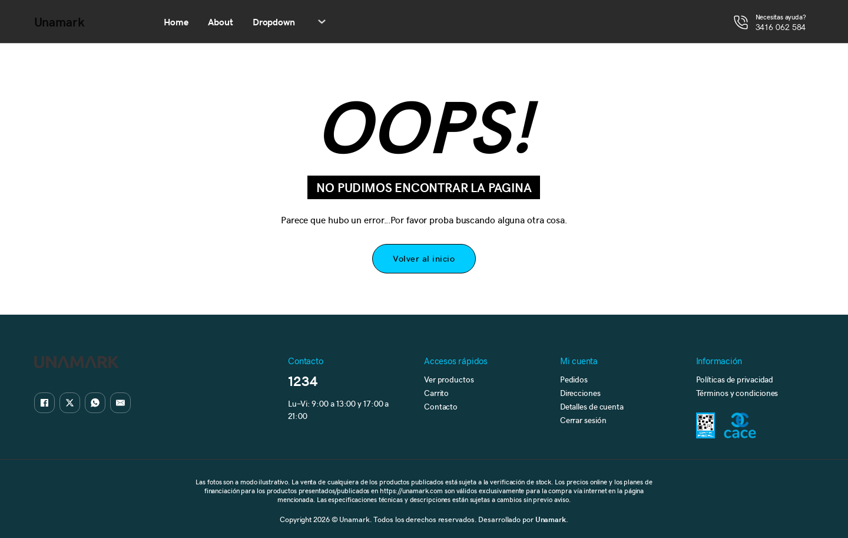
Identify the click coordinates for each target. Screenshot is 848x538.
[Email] (120, 402)
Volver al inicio (424, 258)
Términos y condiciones (737, 392)
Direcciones (580, 392)
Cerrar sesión (583, 419)
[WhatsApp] (95, 402)
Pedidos (574, 379)
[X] (69, 402)
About (220, 21)
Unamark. (551, 519)
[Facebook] (44, 402)
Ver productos (449, 379)
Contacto (441, 406)
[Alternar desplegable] (321, 21)
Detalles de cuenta (592, 406)
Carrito (436, 392)
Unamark (59, 22)
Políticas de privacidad (735, 379)
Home (176, 21)
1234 (303, 381)
